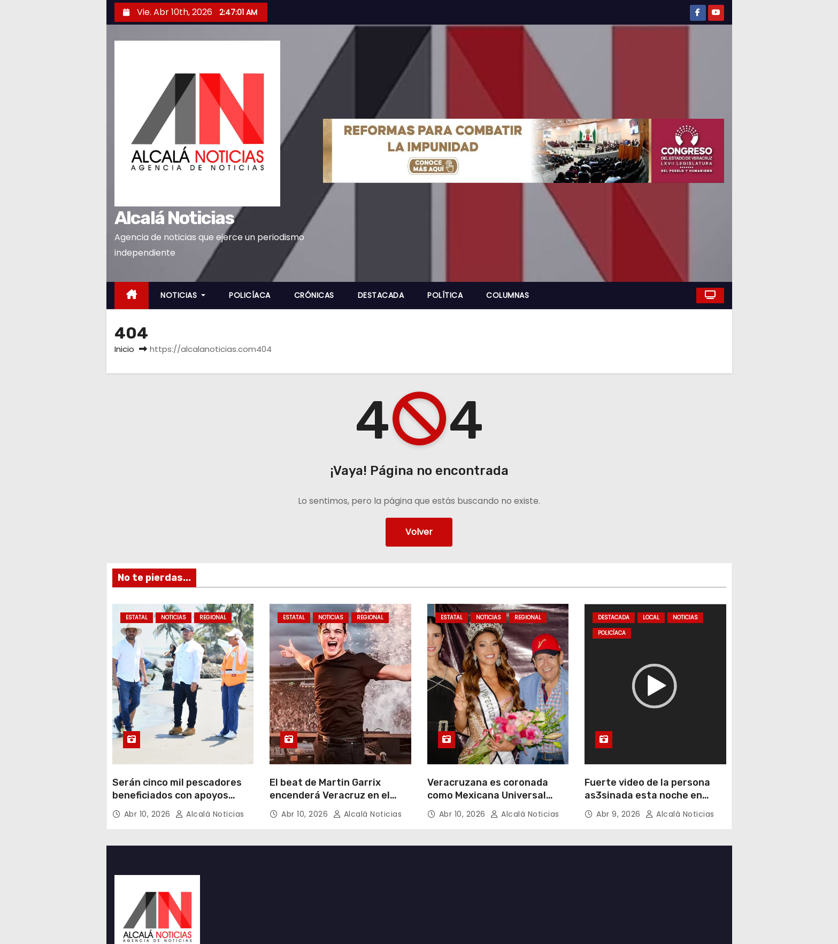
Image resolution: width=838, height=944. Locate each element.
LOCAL (651, 617)
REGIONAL (212, 617)
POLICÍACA (250, 295)
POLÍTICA (445, 295)
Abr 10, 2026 (148, 814)
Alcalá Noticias (174, 218)
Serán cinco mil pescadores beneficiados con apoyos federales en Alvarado (177, 795)
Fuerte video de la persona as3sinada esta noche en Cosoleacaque (647, 795)
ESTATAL (137, 617)
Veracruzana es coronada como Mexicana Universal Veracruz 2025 (487, 795)
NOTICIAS (182, 295)
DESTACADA (381, 295)
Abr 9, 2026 (619, 814)
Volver (419, 532)
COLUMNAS (507, 295)
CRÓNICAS (314, 295)
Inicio (124, 349)
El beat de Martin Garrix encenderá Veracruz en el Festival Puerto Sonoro (330, 795)
